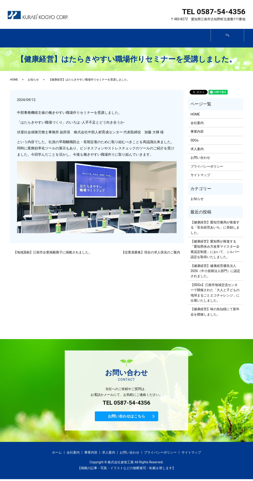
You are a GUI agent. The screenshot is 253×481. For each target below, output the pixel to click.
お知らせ (33, 79)
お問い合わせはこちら (126, 417)
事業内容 (92, 38)
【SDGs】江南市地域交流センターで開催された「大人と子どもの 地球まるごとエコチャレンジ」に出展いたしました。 (215, 292)
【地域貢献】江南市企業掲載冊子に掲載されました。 (53, 252)
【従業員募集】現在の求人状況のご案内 (150, 252)
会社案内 (58, 38)
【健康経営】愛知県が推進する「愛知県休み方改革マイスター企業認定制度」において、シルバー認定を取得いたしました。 (215, 249)
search (243, 36)
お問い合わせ (193, 38)
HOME (14, 79)
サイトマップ (200, 175)
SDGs (126, 38)
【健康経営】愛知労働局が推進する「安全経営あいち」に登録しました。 (215, 227)
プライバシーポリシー (207, 166)
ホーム (24, 38)
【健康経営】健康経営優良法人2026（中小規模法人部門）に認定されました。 (215, 271)
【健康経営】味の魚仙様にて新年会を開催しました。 (215, 311)
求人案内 (159, 38)
